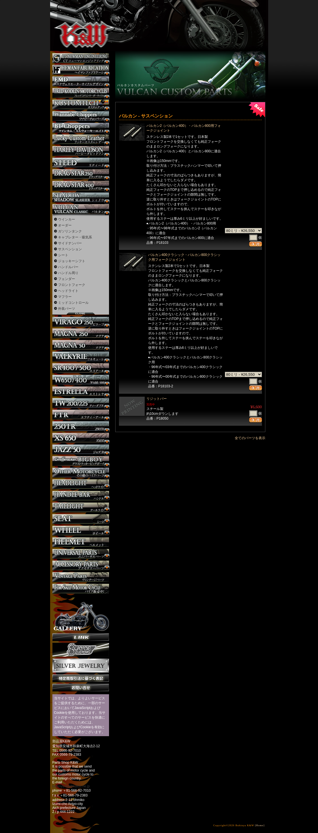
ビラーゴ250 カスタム (80, 322)
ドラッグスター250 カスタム (80, 174)
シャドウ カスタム (80, 197)
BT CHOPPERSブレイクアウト (80, 128)
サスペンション (70, 249)
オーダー (65, 225)
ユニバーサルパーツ (80, 554)
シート (63, 255)
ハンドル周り (68, 273)
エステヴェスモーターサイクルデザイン (80, 81)
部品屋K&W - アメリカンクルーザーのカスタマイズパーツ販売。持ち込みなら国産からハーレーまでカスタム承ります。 (80, 20)
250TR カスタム (80, 426)
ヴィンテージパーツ (80, 577)
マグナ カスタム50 (80, 345)
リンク (80, 637)
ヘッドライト (68, 291)
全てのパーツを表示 (250, 438)
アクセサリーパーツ (80, 566)
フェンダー (66, 279)
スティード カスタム (80, 163)
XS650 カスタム (80, 438)
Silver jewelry (80, 666)
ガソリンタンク (70, 231)
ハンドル (80, 496)
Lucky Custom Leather (80, 139)
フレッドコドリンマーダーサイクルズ (80, 93)
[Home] (259, 825)
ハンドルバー (68, 267)
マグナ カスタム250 (80, 333)
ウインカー (66, 219)
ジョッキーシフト (71, 261)
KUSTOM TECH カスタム (80, 105)
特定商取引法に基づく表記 (80, 678)
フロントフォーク (71, 285)
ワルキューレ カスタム (80, 357)
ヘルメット (80, 542)
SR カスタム (80, 368)
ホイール (80, 531)
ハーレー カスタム (80, 151)
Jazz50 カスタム (80, 449)
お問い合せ (80, 687)
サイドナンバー (70, 243)
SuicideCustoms (80, 650)
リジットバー (156, 399)
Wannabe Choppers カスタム (80, 116)
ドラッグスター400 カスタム (80, 186)
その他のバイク (80, 473)
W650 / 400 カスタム (80, 380)
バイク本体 (80, 589)
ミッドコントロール (73, 303)
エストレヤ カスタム (80, 391)
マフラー (65, 297)
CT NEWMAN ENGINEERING (80, 58)
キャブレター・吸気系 (75, 237)
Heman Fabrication (80, 70)
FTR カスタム (80, 415)
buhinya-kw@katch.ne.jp (71, 786)
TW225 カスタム (80, 403)
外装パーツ (66, 309)
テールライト (80, 507)
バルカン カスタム (80, 209)
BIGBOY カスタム (80, 461)
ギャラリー (80, 613)
